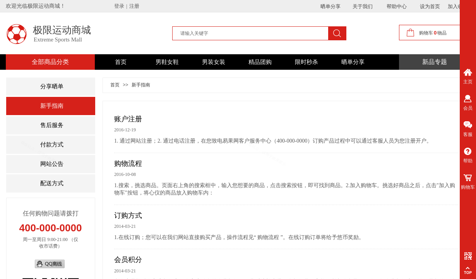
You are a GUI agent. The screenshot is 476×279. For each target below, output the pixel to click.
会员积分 (128, 260)
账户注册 (128, 119)
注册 (134, 6)
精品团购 (260, 62)
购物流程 (128, 163)
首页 (121, 62)
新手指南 (51, 106)
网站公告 (51, 164)
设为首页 (430, 6)
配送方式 (51, 183)
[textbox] (251, 33)
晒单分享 (353, 62)
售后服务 (51, 125)
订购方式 (128, 215)
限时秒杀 (306, 62)
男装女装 (213, 62)
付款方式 (51, 144)
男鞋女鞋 (167, 62)
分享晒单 (51, 86)
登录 (119, 6)
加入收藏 (458, 6)
